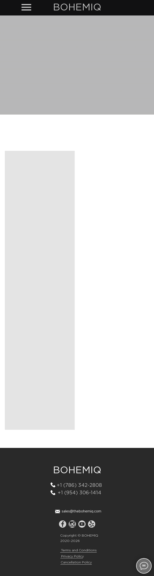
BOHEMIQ (77, 7)
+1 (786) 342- (73, 485)
